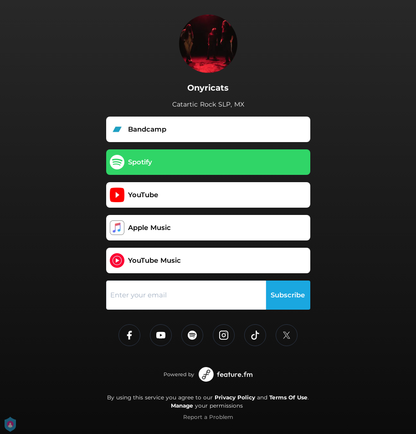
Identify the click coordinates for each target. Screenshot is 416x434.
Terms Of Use (288, 397)
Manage (182, 405)
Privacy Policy (235, 397)
